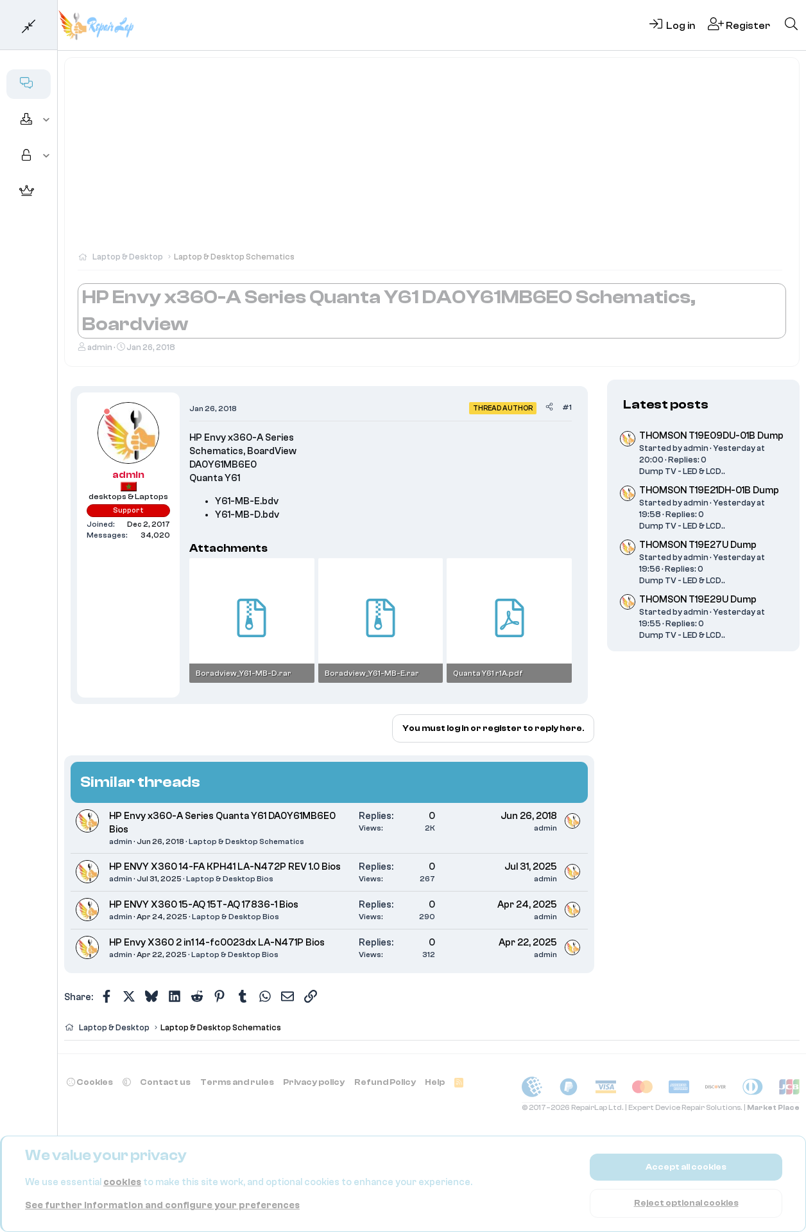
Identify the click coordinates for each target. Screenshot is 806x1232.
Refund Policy (385, 1082)
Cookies (90, 1082)
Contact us (165, 1082)
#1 (567, 407)
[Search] (791, 25)
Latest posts (665, 404)
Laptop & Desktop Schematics (246, 841)
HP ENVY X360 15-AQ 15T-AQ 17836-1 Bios (203, 904)
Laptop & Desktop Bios (229, 878)
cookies (122, 1182)
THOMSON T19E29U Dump (698, 599)
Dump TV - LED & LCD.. (682, 471)
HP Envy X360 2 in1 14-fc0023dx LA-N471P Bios (217, 942)
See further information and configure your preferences (162, 1205)
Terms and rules (237, 1082)
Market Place (773, 1108)
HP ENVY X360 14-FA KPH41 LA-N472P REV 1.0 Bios (225, 866)
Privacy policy (314, 1082)
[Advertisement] (432, 161)
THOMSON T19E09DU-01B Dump (711, 435)
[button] (46, 120)
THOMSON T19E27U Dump (698, 545)
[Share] (549, 407)
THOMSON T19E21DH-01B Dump (709, 490)
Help (435, 1082)
